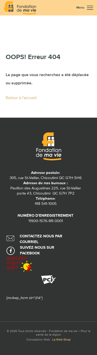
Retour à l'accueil (21, 98)
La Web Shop (61, 339)
